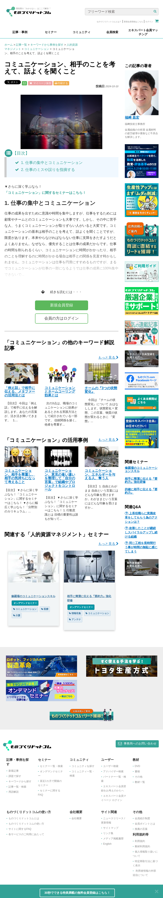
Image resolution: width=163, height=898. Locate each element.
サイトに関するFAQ (19, 829)
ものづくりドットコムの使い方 (26, 823)
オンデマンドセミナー (25, 603)
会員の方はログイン (61, 318)
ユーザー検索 (110, 766)
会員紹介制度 (142, 818)
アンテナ (75, 619)
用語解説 (13, 791)
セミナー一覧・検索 (51, 766)
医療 (44, 609)
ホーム (8, 44)
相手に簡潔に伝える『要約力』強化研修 (141, 480)
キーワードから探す (19, 781)
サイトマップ (110, 827)
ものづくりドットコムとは (23, 818)
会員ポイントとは (145, 823)
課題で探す (14, 776)
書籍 (137, 771)
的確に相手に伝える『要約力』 (141, 491)
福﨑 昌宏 (132, 117)
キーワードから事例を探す (46, 44)
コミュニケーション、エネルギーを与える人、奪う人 (100, 474)
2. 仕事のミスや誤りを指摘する (45, 170)
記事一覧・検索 (17, 786)
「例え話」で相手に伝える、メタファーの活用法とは (19, 391)
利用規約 (140, 841)
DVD (137, 766)
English (107, 843)
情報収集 (75, 613)
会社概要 (77, 818)
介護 (16, 615)
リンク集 (108, 833)
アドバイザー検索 (113, 771)
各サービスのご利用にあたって (26, 834)
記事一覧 (21, 44)
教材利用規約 (142, 846)
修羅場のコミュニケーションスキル (141, 469)
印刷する (61, 83)
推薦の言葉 (141, 829)
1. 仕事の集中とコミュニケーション (49, 163)
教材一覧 (140, 782)
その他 (138, 776)
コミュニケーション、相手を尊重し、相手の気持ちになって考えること (19, 476)
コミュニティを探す (83, 766)
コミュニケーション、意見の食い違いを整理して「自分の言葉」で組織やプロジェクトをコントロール (60, 480)
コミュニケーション (36, 49)
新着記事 (13, 770)
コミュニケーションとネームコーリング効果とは (60, 391)
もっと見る (108, 357)
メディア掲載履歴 (113, 838)
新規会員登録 (61, 305)
